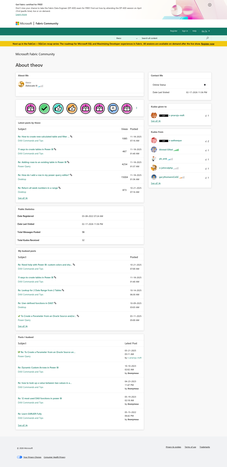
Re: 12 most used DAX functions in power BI (40, 398)
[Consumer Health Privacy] (54, 457)
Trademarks (205, 447)
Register (173, 30)
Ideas (90, 23)
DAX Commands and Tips (30, 140)
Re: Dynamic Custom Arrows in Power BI (38, 367)
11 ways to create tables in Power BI (36, 149)
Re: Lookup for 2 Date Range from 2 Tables (40, 290)
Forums (65, 23)
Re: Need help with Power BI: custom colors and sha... (45, 264)
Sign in (185, 30)
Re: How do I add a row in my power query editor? (44, 174)
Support (141, 23)
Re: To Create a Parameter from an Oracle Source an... (48, 352)
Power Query (24, 166)
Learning (128, 23)
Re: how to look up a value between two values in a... (45, 382)
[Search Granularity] (127, 38)
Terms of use (190, 447)
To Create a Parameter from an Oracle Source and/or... (49, 315)
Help (194, 30)
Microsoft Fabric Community (35, 54)
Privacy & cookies (173, 447)
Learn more (21, 14)
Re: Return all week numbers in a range (38, 187)
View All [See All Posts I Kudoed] (23, 425)
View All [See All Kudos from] (156, 183)
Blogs (117, 23)
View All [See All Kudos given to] (156, 121)
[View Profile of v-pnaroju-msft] (135, 357)
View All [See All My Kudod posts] (23, 326)
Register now (207, 43)
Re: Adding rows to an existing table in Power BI (42, 162)
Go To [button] (204, 31)
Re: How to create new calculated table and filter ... (44, 136)
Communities (103, 23)
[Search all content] (175, 38)
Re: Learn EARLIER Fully (30, 413)
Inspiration (78, 23)
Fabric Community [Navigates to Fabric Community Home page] (47, 23)
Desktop (22, 179)
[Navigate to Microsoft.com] (24, 23)
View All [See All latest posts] (23, 198)
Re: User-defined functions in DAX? (36, 303)
